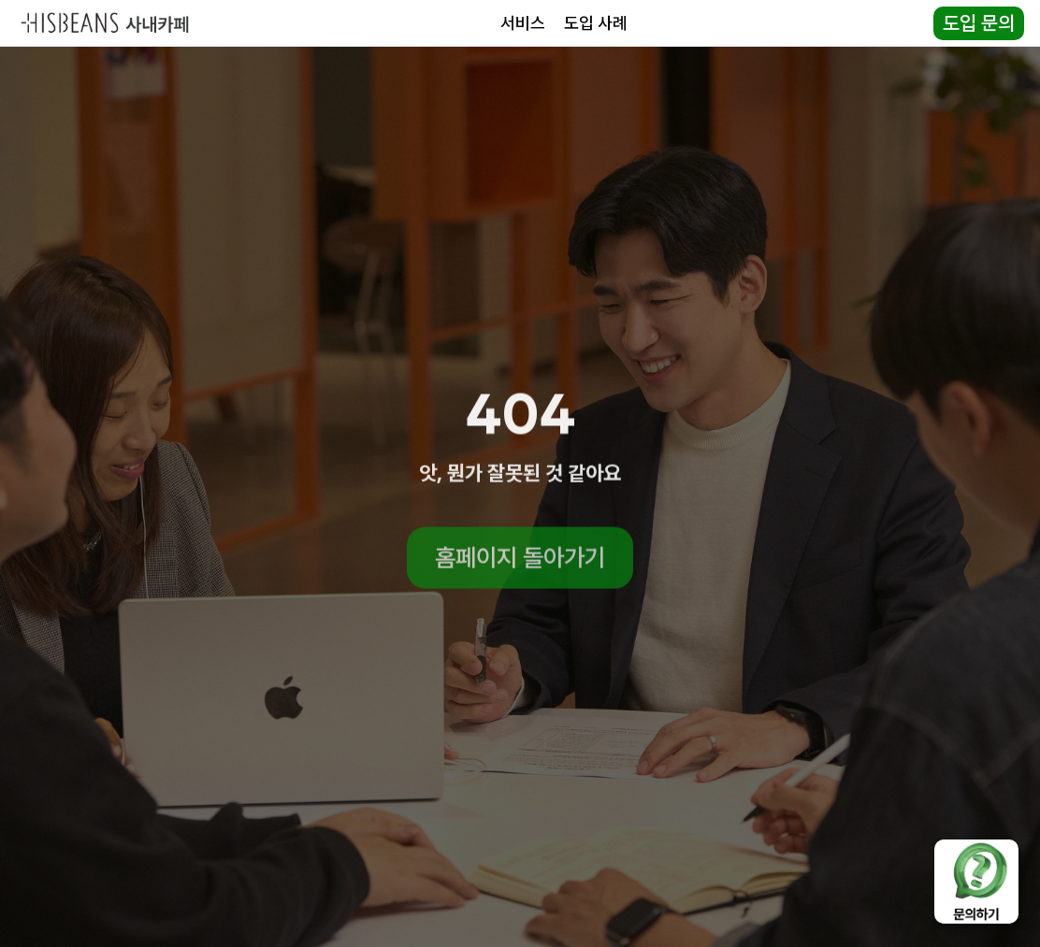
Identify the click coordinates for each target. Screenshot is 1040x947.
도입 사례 (596, 23)
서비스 (522, 23)
